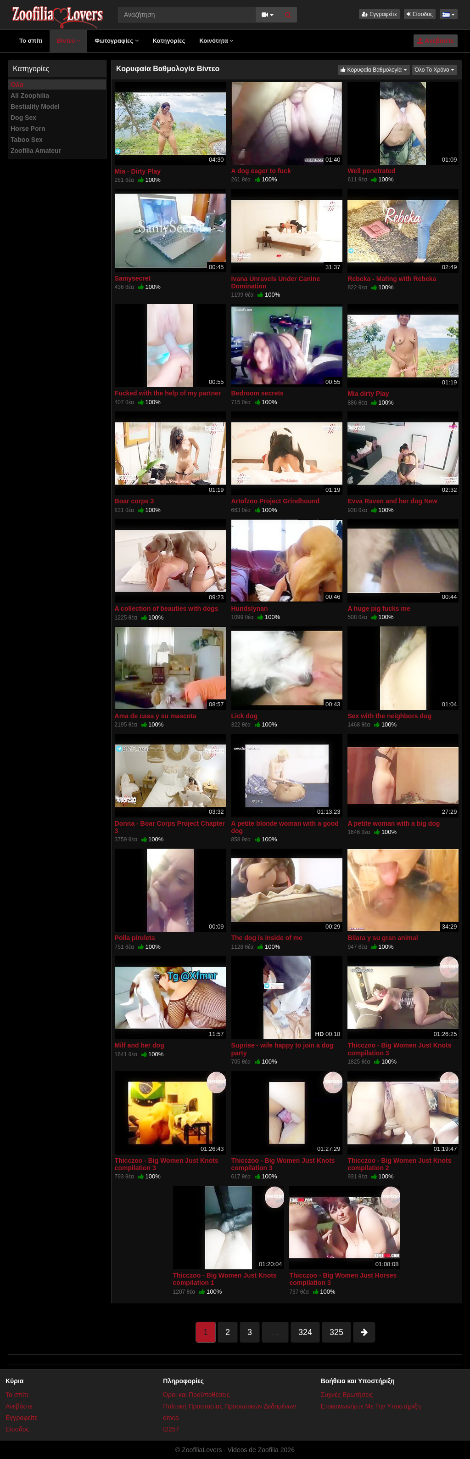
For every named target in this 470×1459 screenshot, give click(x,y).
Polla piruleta (135, 937)
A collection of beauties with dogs (166, 608)
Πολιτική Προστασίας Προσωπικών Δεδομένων (229, 1406)
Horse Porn (28, 128)
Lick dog (244, 716)
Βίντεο (68, 40)
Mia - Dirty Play (138, 171)
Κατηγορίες (169, 40)
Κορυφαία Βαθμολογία (375, 69)
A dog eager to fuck (261, 171)
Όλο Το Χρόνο (436, 69)
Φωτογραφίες (116, 40)
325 (336, 1332)
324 (305, 1332)
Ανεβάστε (435, 41)
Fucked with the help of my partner (168, 393)
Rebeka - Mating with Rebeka (391, 278)
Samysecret (133, 278)
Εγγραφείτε (379, 14)
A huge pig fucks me (378, 608)
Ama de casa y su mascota (155, 716)
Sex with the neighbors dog (389, 716)
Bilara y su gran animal (382, 937)
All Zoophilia (30, 95)
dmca (171, 1417)
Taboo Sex (27, 139)
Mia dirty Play (368, 393)
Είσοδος (420, 14)
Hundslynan (249, 608)
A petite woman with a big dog (393, 823)
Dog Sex (23, 117)
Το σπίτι (30, 40)
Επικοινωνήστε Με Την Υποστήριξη (371, 1406)
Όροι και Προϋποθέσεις (196, 1394)
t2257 (171, 1429)
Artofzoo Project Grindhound (275, 501)
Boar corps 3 (134, 501)
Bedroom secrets (257, 393)
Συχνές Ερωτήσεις (347, 1394)
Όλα (17, 84)
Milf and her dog (139, 1045)
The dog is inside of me (267, 937)
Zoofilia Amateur (36, 150)
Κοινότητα (216, 40)
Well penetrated (371, 171)
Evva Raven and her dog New (392, 501)
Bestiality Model (35, 106)
